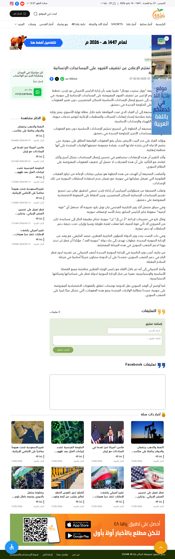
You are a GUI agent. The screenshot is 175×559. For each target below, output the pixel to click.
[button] (166, 38)
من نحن (76, 555)
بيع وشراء (62, 24)
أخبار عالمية (149, 59)
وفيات (32, 24)
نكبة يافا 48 (78, 24)
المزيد (20, 24)
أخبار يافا (131, 24)
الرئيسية (160, 24)
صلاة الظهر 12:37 (38, 3)
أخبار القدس (46, 24)
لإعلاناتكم (48, 555)
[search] (45, 14)
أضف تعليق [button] (63, 350)
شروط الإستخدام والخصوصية (24, 555)
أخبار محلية (146, 24)
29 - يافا (109, 3)
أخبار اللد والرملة (98, 24)
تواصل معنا (62, 555)
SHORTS (117, 24)
